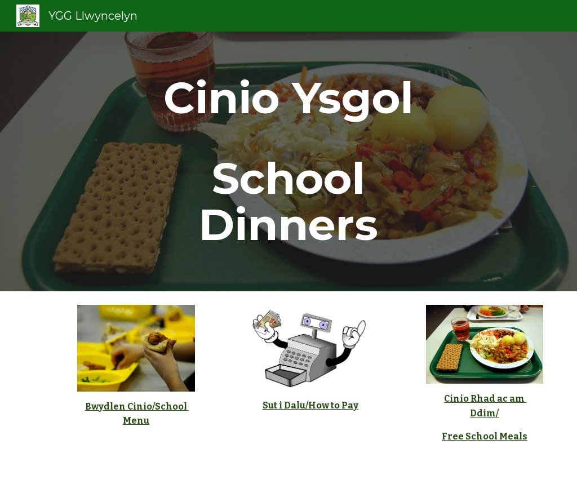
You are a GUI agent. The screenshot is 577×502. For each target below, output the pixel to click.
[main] (288, 161)
